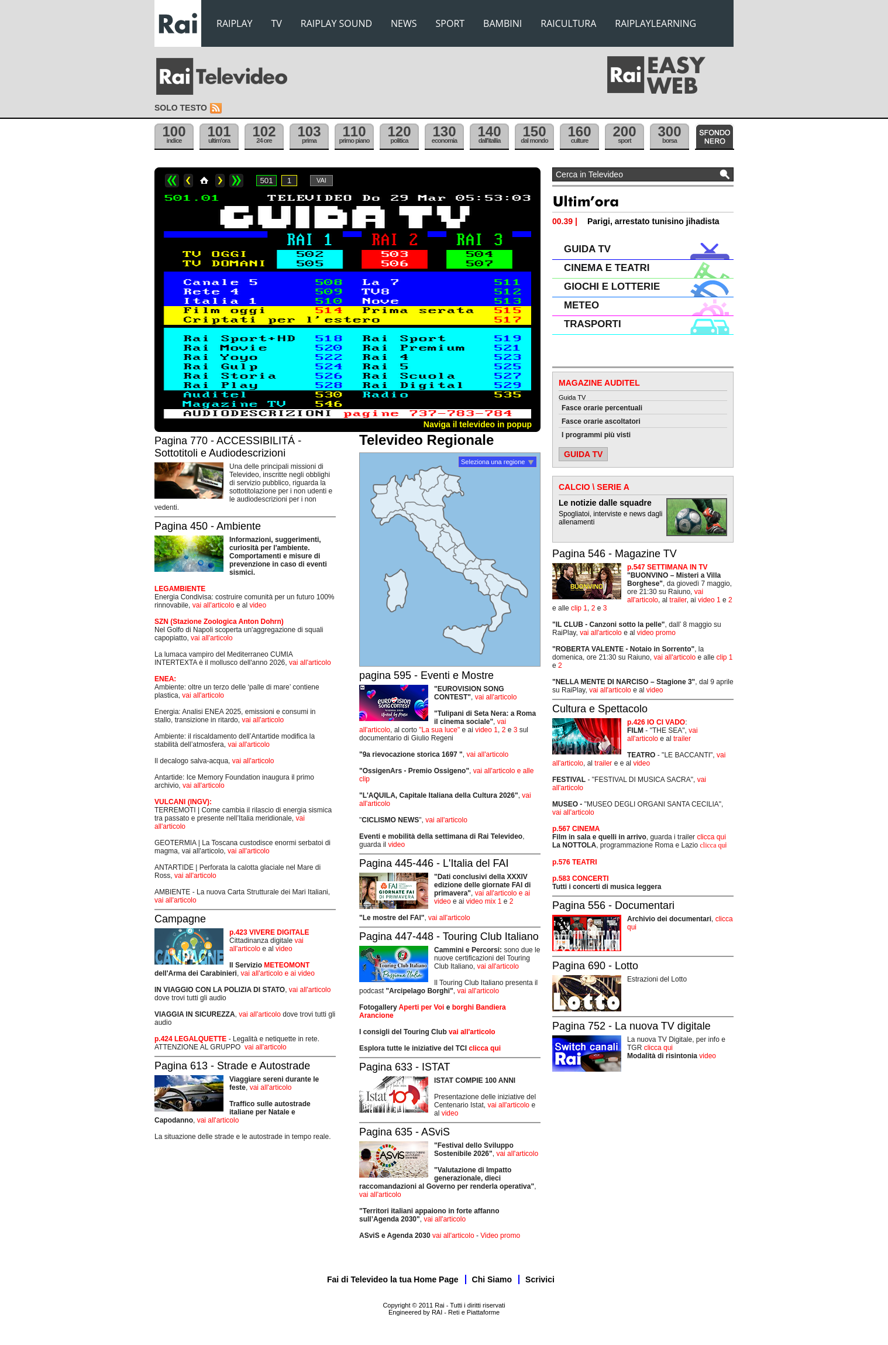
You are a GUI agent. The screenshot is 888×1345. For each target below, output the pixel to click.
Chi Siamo (492, 1279)
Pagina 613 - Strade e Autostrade (232, 1066)
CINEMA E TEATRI (606, 267)
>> (236, 180)
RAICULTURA (568, 23)
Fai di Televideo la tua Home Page (393, 1279)
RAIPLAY (234, 23)
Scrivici (540, 1279)
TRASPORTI (592, 324)
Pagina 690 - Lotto (595, 966)
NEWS (404, 23)
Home (204, 180)
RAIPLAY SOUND (336, 23)
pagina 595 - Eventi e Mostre (426, 675)
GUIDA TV (587, 249)
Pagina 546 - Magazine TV (614, 554)
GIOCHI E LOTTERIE (612, 286)
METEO (581, 305)
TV (276, 23)
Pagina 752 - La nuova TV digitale (631, 1026)
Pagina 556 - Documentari (613, 905)
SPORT (450, 23)
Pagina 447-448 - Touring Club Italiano (449, 936)
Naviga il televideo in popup (478, 424)
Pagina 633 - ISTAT (404, 1067)
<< (172, 180)
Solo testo (180, 107)
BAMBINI (502, 23)
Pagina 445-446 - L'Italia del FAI (434, 863)
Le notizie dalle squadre (605, 502)
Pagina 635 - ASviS (404, 1132)
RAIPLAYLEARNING (655, 23)
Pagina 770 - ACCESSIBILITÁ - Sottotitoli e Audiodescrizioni (227, 447)
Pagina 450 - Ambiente (207, 526)
